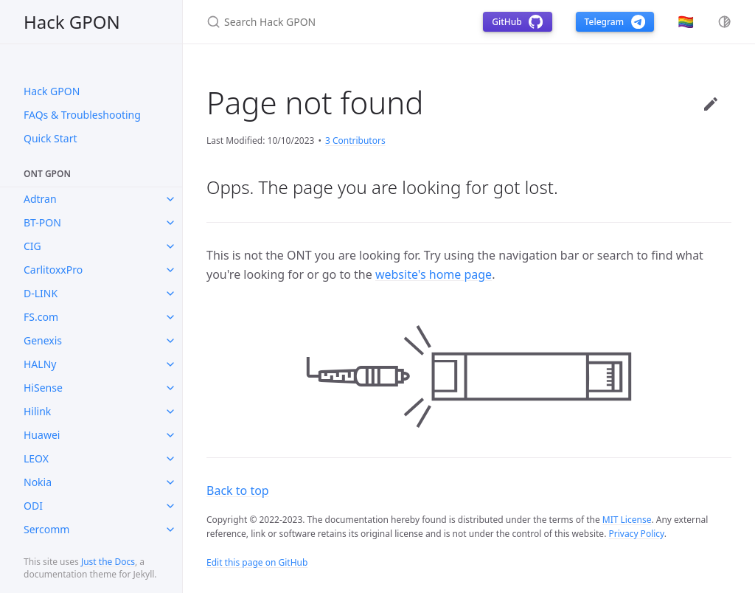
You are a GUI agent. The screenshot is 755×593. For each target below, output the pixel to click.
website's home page (433, 274)
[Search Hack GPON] (327, 22)
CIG (32, 246)
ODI (33, 506)
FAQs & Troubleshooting (82, 115)
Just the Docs (108, 561)
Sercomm (46, 529)
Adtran (40, 199)
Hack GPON (72, 22)
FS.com (41, 317)
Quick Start (50, 138)
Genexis (43, 340)
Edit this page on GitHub (256, 562)
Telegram (615, 22)
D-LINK (41, 293)
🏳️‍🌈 (686, 21)
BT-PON (42, 222)
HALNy (40, 364)
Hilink (37, 411)
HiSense (43, 388)
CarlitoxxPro (53, 270)
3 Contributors (355, 140)
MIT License (627, 519)
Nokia (38, 482)
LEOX (36, 458)
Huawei (42, 435)
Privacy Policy (636, 533)
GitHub (517, 22)
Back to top (237, 490)
